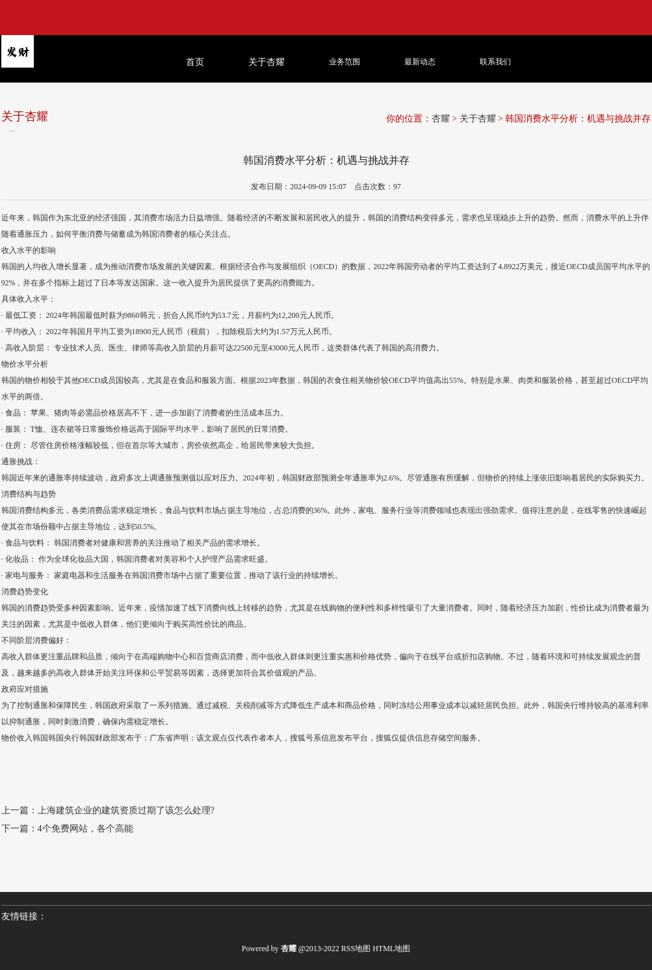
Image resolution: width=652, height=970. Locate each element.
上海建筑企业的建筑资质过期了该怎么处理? (126, 810)
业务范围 (344, 61)
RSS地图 (356, 948)
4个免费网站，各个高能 (85, 828)
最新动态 (420, 61)
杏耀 (441, 119)
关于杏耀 (478, 119)
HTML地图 (391, 948)
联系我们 (495, 61)
